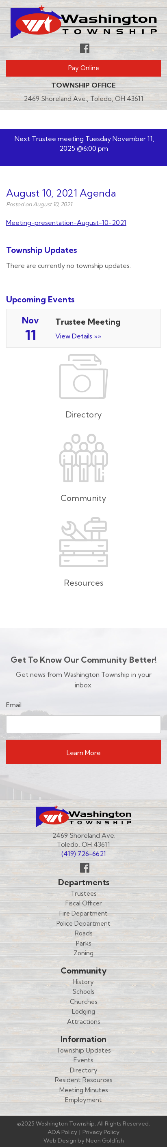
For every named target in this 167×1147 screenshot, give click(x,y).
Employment (83, 1100)
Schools (84, 991)
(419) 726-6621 (83, 854)
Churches (84, 1002)
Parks (83, 943)
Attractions (83, 1021)
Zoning (83, 953)
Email (14, 705)
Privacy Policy (100, 1132)
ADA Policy (62, 1132)
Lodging (83, 1011)
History (83, 982)
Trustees (84, 893)
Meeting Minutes (83, 1090)
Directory (84, 1070)
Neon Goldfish (105, 1140)
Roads (84, 933)
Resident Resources (84, 1080)
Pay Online (83, 68)
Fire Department (83, 913)
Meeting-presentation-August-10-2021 (66, 222)
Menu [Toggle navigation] (137, 119)
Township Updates (83, 1050)
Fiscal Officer (83, 903)
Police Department (83, 923)
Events (83, 1060)
